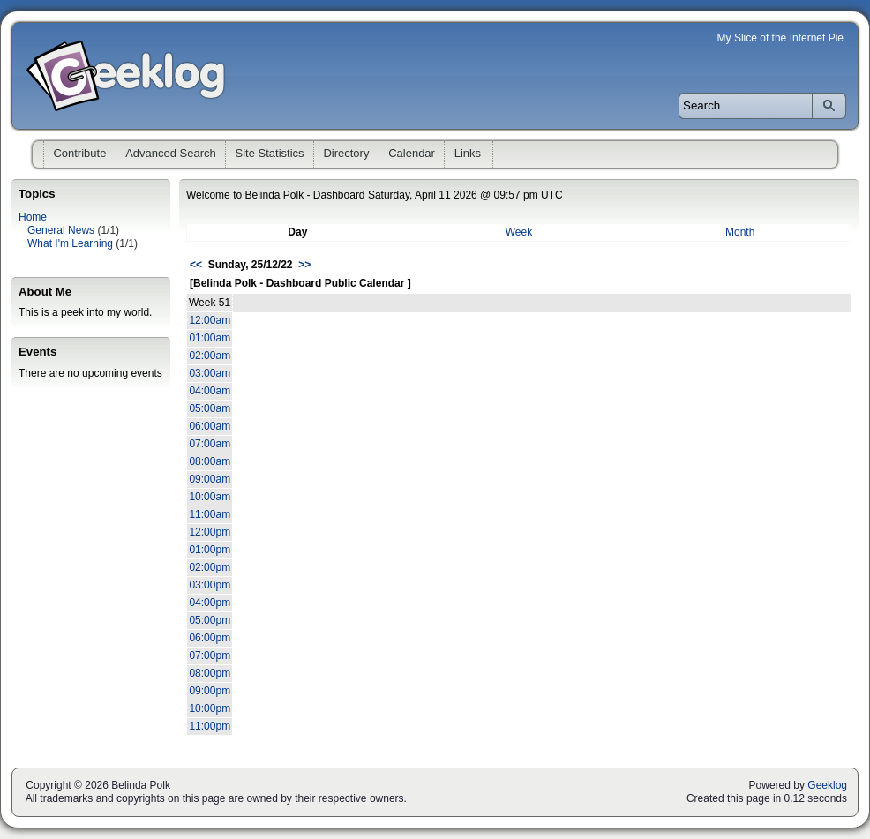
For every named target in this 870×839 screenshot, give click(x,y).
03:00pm (209, 585)
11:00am (209, 514)
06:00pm (209, 638)
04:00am (209, 391)
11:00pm (209, 726)
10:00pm (209, 708)
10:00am (209, 497)
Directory (346, 153)
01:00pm (209, 549)
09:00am (209, 479)
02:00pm (209, 567)
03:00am (209, 373)
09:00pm (209, 691)
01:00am (209, 338)
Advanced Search (170, 153)
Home (33, 217)
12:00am (209, 320)
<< (196, 264)
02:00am (209, 355)
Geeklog (827, 785)
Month (739, 232)
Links (467, 153)
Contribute (79, 153)
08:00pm (209, 673)
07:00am (209, 444)
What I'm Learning (70, 243)
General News (60, 230)
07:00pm (209, 655)
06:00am (209, 426)
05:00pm (209, 620)
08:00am (209, 461)
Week (519, 232)
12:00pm (209, 532)
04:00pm (209, 602)
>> (304, 264)
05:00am (209, 408)
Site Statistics (270, 153)
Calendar (411, 153)
